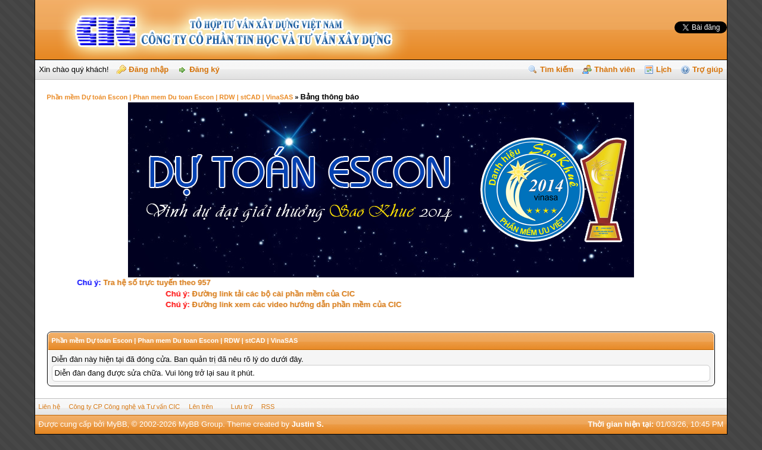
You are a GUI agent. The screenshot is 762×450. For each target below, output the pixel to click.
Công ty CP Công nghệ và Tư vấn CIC (124, 406)
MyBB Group (201, 424)
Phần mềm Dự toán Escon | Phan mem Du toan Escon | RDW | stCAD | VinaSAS (170, 97)
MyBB (117, 424)
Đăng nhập (148, 69)
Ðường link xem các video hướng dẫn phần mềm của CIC (290, 304)
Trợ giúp (707, 69)
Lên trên (201, 406)
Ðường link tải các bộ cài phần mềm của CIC (267, 293)
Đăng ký (204, 69)
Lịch (664, 69)
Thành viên (614, 69)
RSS (268, 406)
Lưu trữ (241, 406)
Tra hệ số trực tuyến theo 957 (169, 282)
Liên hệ (49, 406)
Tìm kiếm (556, 69)
